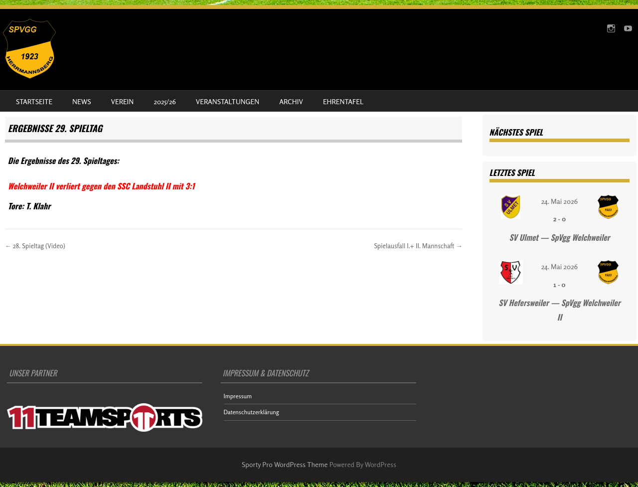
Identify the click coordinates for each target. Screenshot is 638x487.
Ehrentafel (343, 101)
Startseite (34, 101)
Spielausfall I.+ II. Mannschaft (418, 246)
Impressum (238, 396)
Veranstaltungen (227, 101)
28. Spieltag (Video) (35, 246)
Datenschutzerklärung (251, 412)
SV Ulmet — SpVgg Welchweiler (559, 237)
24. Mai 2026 (559, 201)
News (81, 101)
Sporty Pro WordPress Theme (285, 464)
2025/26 (164, 101)
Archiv (291, 101)
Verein (122, 101)
